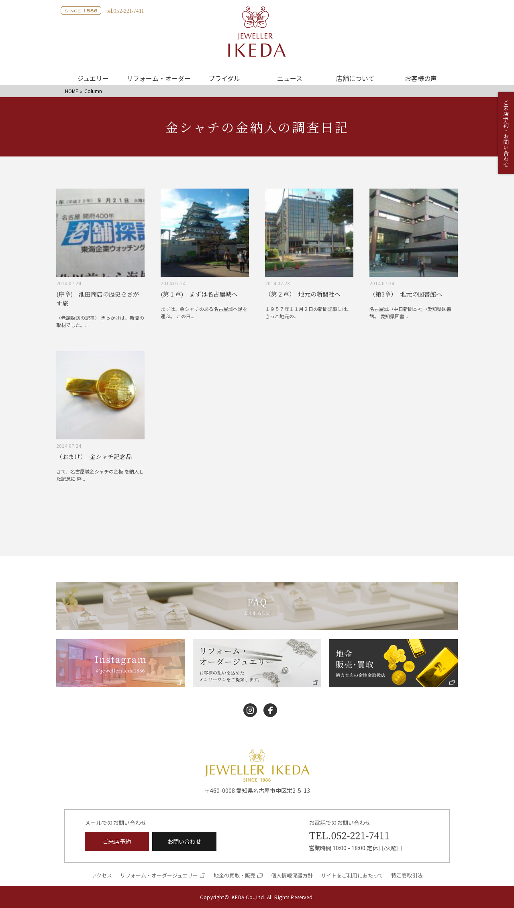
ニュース (289, 78)
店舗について (355, 78)
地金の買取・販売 (234, 875)
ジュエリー (93, 78)
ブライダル (224, 78)
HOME (71, 90)
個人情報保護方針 (292, 875)
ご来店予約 (117, 841)
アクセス (102, 875)
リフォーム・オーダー (158, 78)
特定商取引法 (406, 875)
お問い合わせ (184, 841)
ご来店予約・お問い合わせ (506, 133)
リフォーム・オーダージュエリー (159, 875)
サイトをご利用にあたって (352, 875)
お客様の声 (421, 78)
